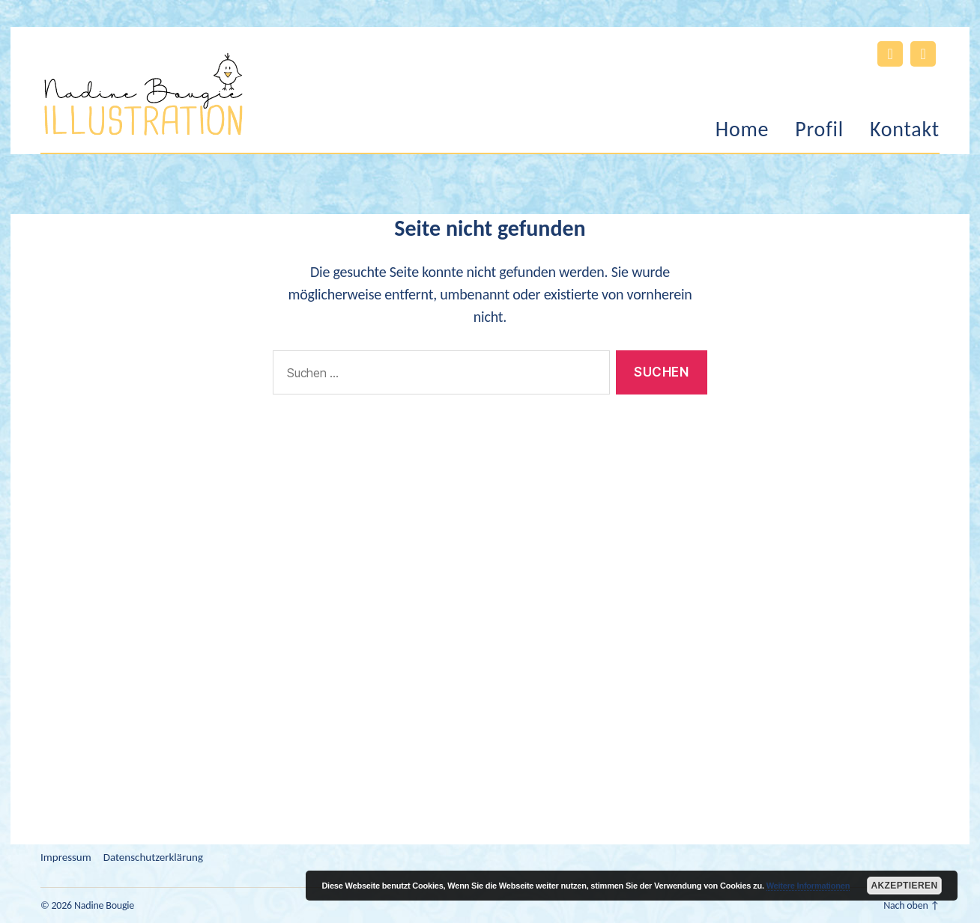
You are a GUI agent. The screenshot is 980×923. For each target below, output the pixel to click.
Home (742, 129)
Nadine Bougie (104, 905)
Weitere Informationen (808, 885)
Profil (819, 129)
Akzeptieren (904, 885)
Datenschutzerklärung (153, 857)
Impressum (65, 857)
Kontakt (905, 129)
